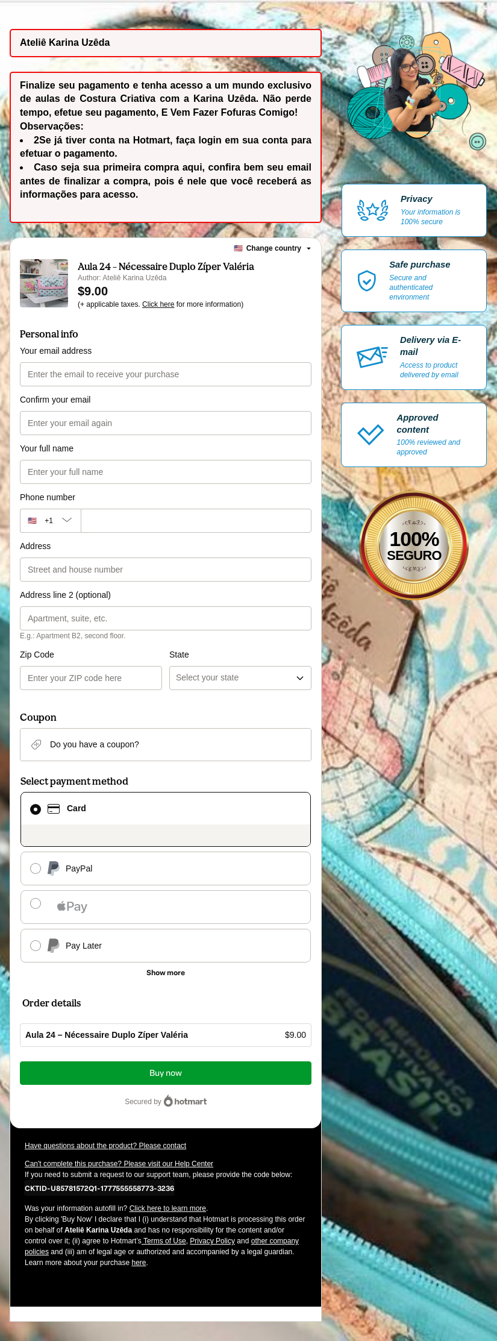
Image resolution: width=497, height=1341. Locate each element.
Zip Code (37, 654)
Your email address (56, 351)
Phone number (47, 497)
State (179, 654)
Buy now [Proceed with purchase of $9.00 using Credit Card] (165, 1073)
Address (35, 546)
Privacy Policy (212, 1241)
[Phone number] (196, 521)
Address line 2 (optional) (65, 595)
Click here (158, 304)
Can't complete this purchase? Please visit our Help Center (119, 1164)
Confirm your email (55, 399)
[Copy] (99, 1188)
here (138, 1262)
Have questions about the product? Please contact (105, 1146)
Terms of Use (164, 1241)
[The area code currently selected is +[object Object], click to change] (50, 521)
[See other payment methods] (165, 972)
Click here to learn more (168, 1208)
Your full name (46, 448)
